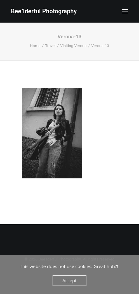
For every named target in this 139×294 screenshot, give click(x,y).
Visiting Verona (73, 45)
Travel (50, 45)
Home (35, 45)
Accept (70, 280)
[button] (125, 11)
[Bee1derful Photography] (44, 11)
